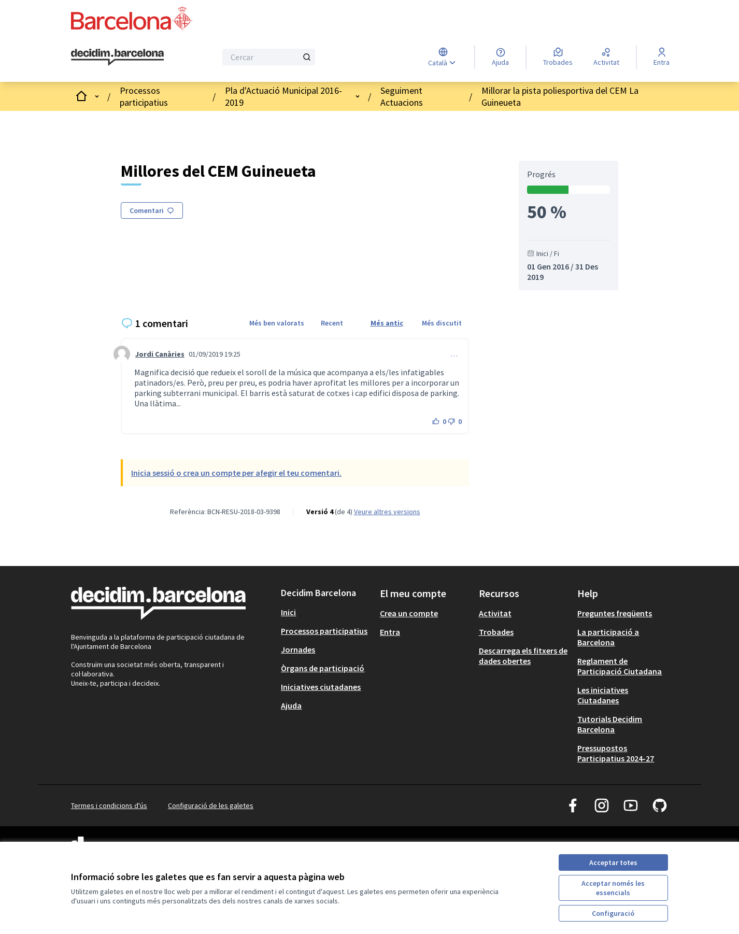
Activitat (495, 613)
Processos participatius (144, 96)
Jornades (298, 649)
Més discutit (442, 323)
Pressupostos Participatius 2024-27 (615, 753)
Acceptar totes (613, 862)
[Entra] (661, 57)
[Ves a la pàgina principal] (117, 57)
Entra (390, 632)
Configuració (613, 913)
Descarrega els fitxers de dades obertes (523, 655)
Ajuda (291, 705)
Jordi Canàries (159, 354)
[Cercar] (268, 57)
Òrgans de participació (322, 668)
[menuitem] (326, 612)
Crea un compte (409, 613)
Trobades (496, 632)
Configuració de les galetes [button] (210, 805)
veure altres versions (387, 511)
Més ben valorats (276, 323)
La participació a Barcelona (608, 637)
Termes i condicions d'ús (109, 805)
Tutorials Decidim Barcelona (609, 724)
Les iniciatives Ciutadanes (602, 695)
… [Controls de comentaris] (454, 354)
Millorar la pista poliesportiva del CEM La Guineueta (559, 96)
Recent (332, 323)
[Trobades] (558, 57)
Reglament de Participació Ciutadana (619, 666)
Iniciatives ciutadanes (321, 687)
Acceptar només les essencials (613, 888)
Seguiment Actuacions (401, 96)
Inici (288, 612)
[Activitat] (606, 57)
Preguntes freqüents (614, 613)
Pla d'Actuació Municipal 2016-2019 (283, 96)
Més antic (387, 323)
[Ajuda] (500, 57)
